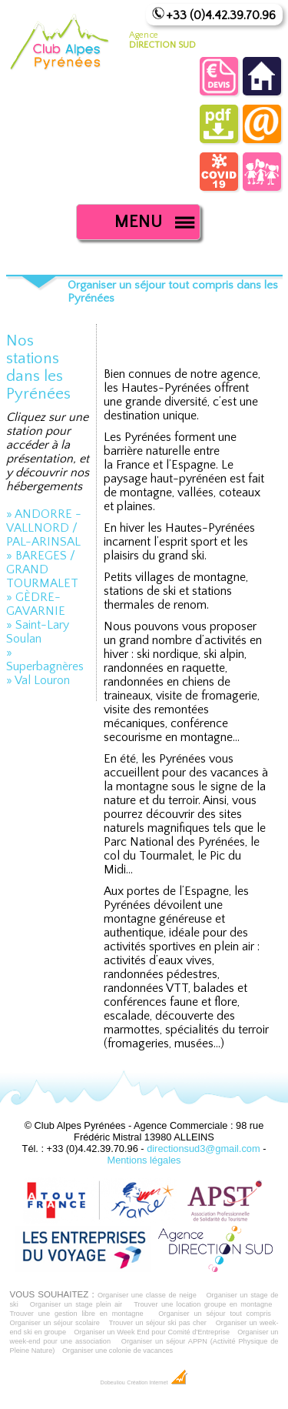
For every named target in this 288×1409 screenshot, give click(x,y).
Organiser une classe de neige (147, 1295)
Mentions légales (143, 1160)
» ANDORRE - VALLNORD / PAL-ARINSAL (43, 528)
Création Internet (157, 1383)
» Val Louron (38, 680)
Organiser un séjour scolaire (55, 1323)
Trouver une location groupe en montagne (203, 1304)
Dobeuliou (112, 1383)
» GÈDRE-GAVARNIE (35, 604)
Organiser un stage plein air (76, 1304)
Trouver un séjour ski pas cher (158, 1323)
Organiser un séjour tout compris (214, 1313)
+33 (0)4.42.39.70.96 (221, 15)
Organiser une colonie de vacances (117, 1350)
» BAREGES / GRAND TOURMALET (42, 569)
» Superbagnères (45, 659)
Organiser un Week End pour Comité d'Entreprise (152, 1332)
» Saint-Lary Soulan (37, 632)
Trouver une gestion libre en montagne (77, 1313)
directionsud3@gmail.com (203, 1148)
